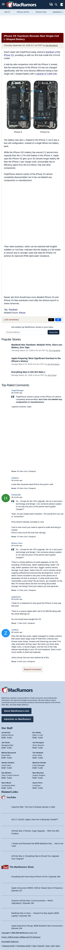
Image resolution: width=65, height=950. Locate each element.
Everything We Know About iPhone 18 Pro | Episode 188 (35, 876)
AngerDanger (17, 390)
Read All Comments (32, 669)
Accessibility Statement (9, 941)
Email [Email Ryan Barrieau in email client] (34, 777)
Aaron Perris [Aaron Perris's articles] (37, 783)
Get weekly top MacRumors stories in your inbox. (32, 327)
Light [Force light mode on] (52, 946)
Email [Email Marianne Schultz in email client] (34, 767)
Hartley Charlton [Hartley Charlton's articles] (7, 763)
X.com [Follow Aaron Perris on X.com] (40, 788)
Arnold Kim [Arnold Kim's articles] (5, 732)
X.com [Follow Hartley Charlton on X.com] (9, 767)
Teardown (13, 309)
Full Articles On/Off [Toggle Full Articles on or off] (23, 946)
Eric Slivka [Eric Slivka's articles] (36, 732)
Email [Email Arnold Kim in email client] (3, 737)
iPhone (22, 312)
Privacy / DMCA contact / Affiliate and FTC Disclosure (20, 937)
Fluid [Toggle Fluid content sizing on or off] (34, 946)
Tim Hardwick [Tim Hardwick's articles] (37, 753)
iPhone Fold (41, 12)
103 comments (11, 320)
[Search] (57, 4)
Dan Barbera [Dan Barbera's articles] (6, 773)
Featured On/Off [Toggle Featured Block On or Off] (8, 946)
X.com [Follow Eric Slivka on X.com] (40, 737)
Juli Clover (52, 375)
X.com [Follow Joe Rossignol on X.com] (40, 747)
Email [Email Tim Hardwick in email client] (34, 757)
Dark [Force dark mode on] (57, 946)
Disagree (32, 471)
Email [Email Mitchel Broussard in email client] (3, 757)
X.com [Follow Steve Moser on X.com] (9, 788)
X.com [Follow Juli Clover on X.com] (9, 747)
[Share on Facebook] (58, 319)
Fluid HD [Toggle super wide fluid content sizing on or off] (40, 946)
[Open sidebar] (62, 5)
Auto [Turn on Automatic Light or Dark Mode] (48, 946)
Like (25, 471)
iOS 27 (7, 12)
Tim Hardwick (54, 350)
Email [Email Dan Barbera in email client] (3, 777)
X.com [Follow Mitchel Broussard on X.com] (9, 757)
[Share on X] (51, 319)
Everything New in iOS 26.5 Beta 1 (28, 372)
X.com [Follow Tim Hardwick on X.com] (40, 757)
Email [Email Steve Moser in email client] (3, 788)
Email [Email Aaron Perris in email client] (34, 788)
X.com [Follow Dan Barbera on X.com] (9, 777)
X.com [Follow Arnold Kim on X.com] (9, 737)
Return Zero (16, 543)
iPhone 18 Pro (23, 12)
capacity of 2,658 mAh (46, 74)
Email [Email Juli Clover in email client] (3, 747)
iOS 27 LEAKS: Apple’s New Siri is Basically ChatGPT (34, 819)
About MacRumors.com (16, 711)
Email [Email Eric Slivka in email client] (34, 737)
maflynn (15, 478)
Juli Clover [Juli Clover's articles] (5, 742)
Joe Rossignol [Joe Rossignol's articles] (38, 742)
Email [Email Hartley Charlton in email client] (3, 767)
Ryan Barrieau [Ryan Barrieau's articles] (38, 773)
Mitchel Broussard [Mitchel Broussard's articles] (8, 753)
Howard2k (16, 495)
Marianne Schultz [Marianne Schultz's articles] (39, 763)
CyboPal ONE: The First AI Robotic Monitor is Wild (33, 807)
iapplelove (16, 597)
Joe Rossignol (51, 45)
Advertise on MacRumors (17, 719)
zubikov (15, 630)
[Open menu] (3, 4)
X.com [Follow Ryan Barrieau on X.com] (40, 777)
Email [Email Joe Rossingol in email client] (34, 747)
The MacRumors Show (22, 867)
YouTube (11, 797)
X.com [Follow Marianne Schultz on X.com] (40, 767)
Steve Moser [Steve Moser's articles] (6, 783)
